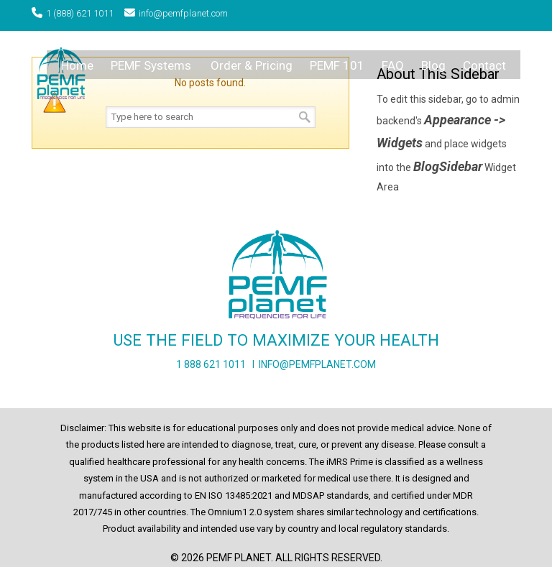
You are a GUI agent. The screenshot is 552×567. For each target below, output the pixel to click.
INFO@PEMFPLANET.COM (317, 364)
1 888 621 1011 (211, 364)
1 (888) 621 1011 (80, 13)
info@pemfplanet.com (183, 13)
